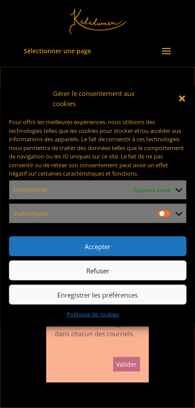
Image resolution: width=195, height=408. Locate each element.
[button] (181, 98)
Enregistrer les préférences (97, 294)
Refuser (97, 270)
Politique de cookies (93, 314)
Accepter (97, 246)
